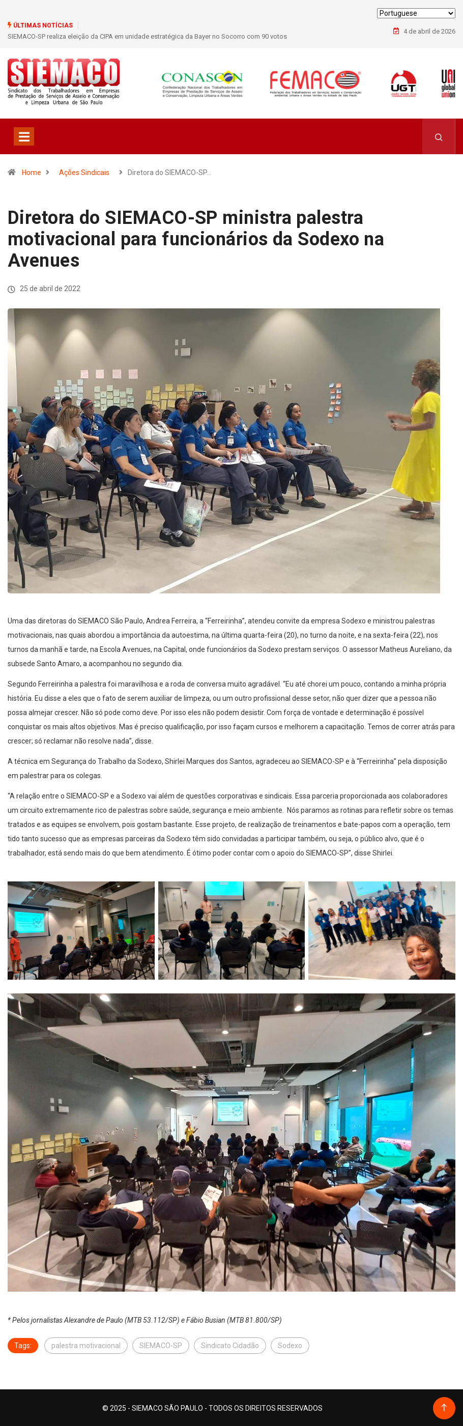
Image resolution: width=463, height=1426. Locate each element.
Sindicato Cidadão (230, 1345)
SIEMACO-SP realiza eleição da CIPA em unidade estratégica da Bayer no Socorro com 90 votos (147, 36)
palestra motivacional (86, 1345)
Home (31, 171)
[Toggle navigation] (24, 135)
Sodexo (290, 1345)
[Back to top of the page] (444, 1407)
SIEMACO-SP (160, 1345)
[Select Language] (416, 13)
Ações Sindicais (84, 171)
